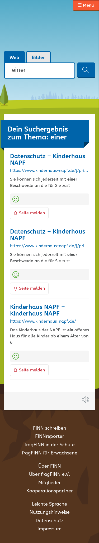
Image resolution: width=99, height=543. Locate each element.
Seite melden (29, 213)
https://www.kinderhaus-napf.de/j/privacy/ (49, 246)
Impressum (49, 529)
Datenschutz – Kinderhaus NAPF (47, 160)
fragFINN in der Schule (50, 445)
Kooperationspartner (49, 491)
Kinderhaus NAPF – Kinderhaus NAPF (37, 310)
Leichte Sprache (49, 504)
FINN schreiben (49, 428)
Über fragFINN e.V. (49, 474)
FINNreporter (49, 436)
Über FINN (49, 466)
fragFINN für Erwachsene (49, 453)
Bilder (38, 57)
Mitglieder (49, 483)
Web (14, 57)
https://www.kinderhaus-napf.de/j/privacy (49, 171)
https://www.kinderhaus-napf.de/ (43, 321)
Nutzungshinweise (50, 512)
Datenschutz (49, 521)
